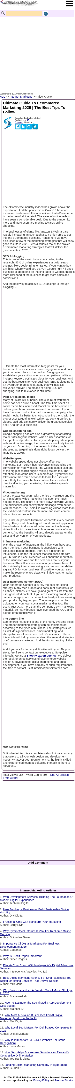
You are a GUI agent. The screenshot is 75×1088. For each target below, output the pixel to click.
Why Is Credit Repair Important (22, 956)
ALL (2, 96)
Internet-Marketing (21, 96)
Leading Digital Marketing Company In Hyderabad (36, 1064)
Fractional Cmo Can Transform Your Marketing (32, 921)
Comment (19, 122)
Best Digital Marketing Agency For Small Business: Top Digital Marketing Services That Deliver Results (35, 979)
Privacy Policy (41, 1080)
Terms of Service (64, 1080)
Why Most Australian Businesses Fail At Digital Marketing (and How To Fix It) (31, 1017)
